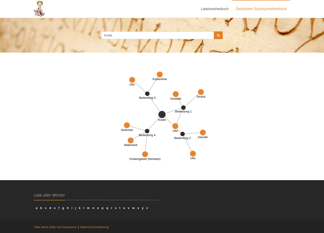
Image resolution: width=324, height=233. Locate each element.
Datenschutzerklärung (94, 227)
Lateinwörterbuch (215, 9)
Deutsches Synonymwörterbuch (261, 9)
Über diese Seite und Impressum (55, 227)
